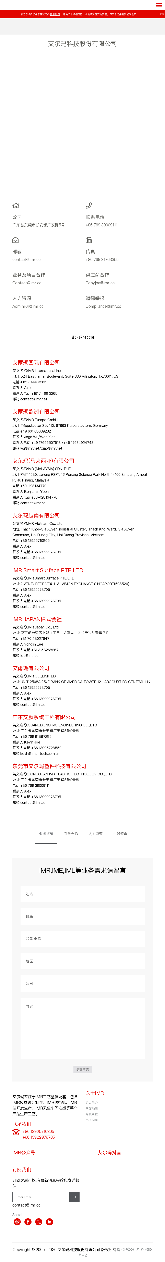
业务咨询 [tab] (46, 834)
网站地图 (92, 1108)
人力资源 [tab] (96, 834)
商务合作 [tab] (71, 834)
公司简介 (92, 1103)
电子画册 (92, 1120)
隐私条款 (92, 1114)
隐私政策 (55, 14)
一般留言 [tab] (120, 834)
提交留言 (82, 1069)
